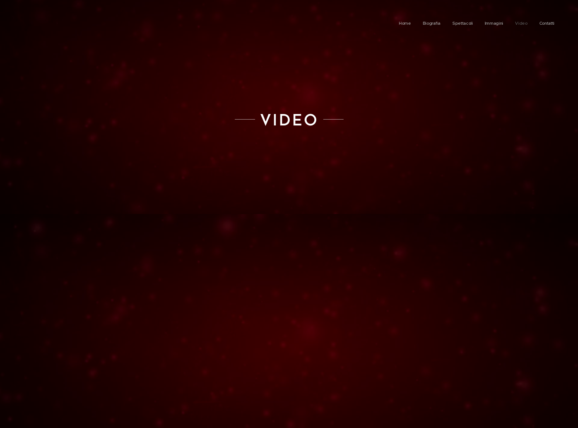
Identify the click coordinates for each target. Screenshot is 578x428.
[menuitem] (497, 24)
